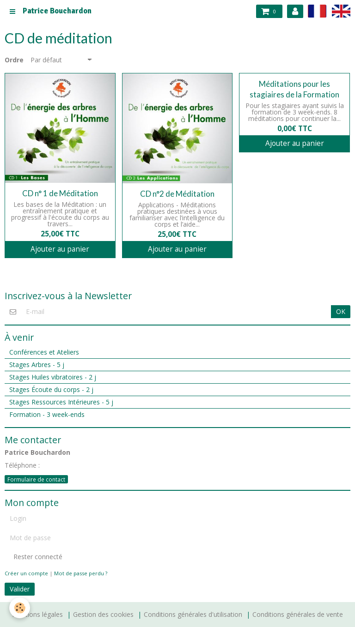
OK (340, 311)
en (341, 10)
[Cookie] (19, 607)
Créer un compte (26, 573)
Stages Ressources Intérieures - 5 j (61, 402)
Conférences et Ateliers (44, 352)
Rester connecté (33, 556)
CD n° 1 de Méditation (60, 193)
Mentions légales (37, 614)
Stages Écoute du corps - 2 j (51, 389)
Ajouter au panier (60, 249)
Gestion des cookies (103, 614)
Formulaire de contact (36, 479)
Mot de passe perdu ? (80, 573)
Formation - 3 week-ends (47, 414)
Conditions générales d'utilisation (193, 614)
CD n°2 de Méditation (177, 194)
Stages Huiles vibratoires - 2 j (52, 377)
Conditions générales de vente (297, 614)
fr (317, 10)
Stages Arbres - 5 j (36, 364)
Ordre (14, 60)
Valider (20, 589)
